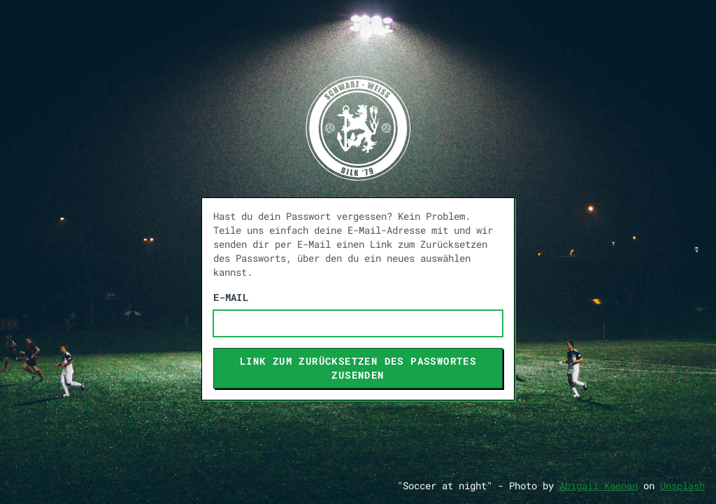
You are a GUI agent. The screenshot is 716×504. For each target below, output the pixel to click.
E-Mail (230, 297)
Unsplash (682, 485)
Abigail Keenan (598, 485)
